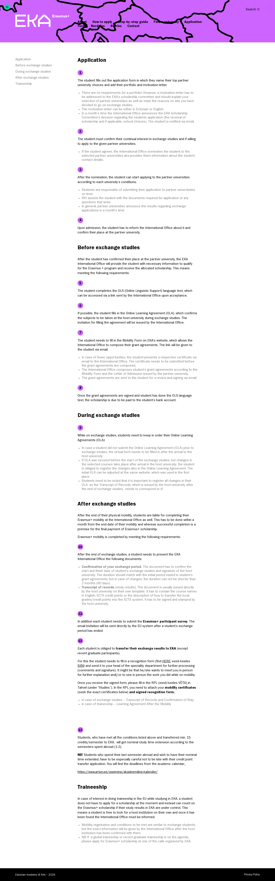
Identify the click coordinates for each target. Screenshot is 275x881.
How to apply (102, 22)
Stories (116, 26)
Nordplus (98, 26)
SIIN (81, 666)
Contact (133, 26)
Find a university (166, 22)
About (82, 22)
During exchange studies (33, 72)
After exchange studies (32, 78)
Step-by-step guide (133, 22)
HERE (166, 661)
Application (23, 59)
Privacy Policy (252, 874)
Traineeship (23, 84)
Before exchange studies (33, 65)
